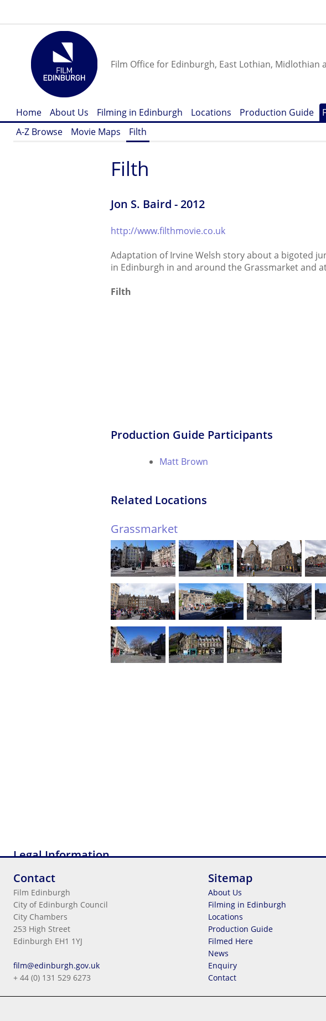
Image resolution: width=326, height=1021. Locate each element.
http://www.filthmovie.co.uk (168, 231)
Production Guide (277, 112)
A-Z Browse (39, 132)
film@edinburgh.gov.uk (56, 965)
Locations (211, 112)
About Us (69, 112)
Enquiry (222, 965)
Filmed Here (230, 941)
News (218, 953)
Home (29, 112)
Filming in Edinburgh (140, 112)
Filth (138, 132)
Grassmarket (144, 528)
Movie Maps (96, 132)
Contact (222, 977)
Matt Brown (183, 461)
